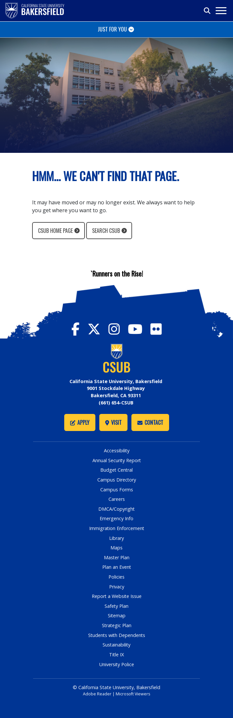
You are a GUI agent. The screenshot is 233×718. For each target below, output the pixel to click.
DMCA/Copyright (116, 508)
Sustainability (116, 645)
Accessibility (116, 450)
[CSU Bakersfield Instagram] (118, 329)
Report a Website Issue (116, 596)
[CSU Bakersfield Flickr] (156, 329)
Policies (116, 577)
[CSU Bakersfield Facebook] (79, 329)
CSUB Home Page (55, 231)
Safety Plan (117, 606)
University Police (116, 664)
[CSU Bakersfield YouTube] (139, 329)
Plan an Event (116, 567)
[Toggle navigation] (221, 10)
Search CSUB (106, 231)
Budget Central (116, 470)
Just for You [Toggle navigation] (112, 29)
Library (116, 538)
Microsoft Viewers (133, 693)
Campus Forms (116, 489)
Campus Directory (116, 479)
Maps (116, 547)
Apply (79, 422)
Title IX (116, 654)
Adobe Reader (97, 693)
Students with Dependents (116, 635)
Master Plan (116, 557)
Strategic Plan (117, 625)
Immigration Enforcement (117, 528)
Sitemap (116, 615)
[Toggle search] (207, 11)
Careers (116, 499)
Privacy (116, 586)
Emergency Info (116, 518)
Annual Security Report (116, 460)
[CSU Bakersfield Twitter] (97, 329)
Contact (150, 422)
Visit (113, 422)
